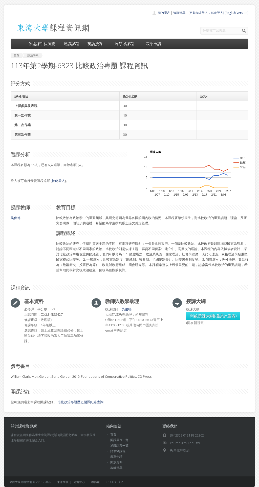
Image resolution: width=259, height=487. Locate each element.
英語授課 (97, 43)
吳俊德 (15, 217)
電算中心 (79, 482)
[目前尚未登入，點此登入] (206, 13)
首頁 (113, 434)
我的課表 (164, 13)
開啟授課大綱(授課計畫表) (213, 316)
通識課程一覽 (119, 445)
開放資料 (116, 462)
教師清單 (116, 468)
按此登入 (58, 180)
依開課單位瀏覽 (42, 43)
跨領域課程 (126, 43)
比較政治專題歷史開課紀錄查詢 (80, 402)
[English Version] (236, 13)
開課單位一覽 (119, 440)
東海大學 (14, 482)
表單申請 (153, 43)
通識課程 (71, 43)
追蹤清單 (179, 13)
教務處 (95, 482)
